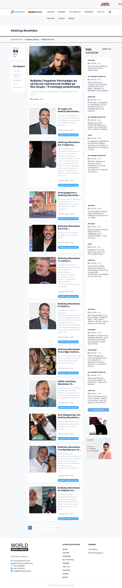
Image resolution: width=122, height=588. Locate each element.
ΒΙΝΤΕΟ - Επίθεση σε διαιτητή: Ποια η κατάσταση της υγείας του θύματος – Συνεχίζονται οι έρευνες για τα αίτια (98, 166)
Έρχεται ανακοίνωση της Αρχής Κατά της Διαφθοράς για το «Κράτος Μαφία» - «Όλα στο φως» (98, 233)
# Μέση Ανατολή (47, 39)
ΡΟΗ (92, 51)
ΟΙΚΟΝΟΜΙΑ (88, 12)
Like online (16, 71)
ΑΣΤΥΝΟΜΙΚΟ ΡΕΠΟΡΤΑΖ (97, 76)
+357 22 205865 (19, 566)
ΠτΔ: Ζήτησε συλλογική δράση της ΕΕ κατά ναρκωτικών (97, 68)
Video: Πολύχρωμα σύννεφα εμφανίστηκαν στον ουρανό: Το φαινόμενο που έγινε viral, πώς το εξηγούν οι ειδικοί (97, 361)
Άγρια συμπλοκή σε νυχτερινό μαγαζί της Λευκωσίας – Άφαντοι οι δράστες (97, 381)
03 (39, 528)
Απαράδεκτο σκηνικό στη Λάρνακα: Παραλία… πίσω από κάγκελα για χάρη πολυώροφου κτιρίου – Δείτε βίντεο (98, 339)
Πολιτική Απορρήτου (95, 553)
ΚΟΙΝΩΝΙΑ (61, 12)
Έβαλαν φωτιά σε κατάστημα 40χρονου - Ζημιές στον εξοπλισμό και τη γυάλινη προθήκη (97, 126)
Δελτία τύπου (18, 87)
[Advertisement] (102, 190)
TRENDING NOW (17, 39)
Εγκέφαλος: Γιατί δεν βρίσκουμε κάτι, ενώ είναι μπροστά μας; (96, 252)
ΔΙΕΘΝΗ (71, 18)
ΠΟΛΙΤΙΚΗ (50, 12)
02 (35, 528)
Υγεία (15, 84)
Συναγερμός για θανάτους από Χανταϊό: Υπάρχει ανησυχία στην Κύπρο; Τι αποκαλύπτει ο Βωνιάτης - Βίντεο (98, 145)
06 (54, 528)
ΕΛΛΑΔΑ (61, 18)
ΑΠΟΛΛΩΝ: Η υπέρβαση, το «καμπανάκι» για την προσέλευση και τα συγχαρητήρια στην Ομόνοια (98, 106)
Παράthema (17, 80)
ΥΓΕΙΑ (90, 135)
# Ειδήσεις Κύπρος (31, 39)
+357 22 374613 (19, 568)
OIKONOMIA (67, 556)
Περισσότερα (98, 410)
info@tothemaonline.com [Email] (22, 571)
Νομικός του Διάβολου (17, 76)
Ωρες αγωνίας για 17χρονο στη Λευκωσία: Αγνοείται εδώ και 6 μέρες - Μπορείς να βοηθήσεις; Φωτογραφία (98, 86)
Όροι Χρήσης (93, 549)
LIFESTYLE (100, 12)
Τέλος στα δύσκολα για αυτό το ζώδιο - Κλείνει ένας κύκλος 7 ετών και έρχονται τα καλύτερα (97, 399)
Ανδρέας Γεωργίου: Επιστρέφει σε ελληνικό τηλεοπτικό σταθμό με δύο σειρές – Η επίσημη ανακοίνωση (55, 84)
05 (49, 528)
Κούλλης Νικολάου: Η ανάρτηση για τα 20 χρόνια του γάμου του (69, 451)
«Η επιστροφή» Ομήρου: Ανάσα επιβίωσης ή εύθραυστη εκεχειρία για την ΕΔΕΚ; (98, 214)
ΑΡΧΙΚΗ (65, 549)
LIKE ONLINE (92, 350)
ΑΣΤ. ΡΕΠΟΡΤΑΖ (75, 12)
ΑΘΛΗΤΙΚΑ (51, 18)
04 (44, 528)
